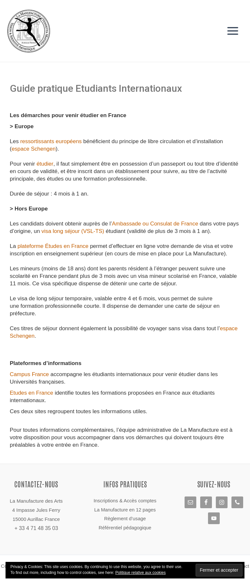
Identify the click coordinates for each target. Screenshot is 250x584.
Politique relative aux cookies (140, 572)
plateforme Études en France (53, 247)
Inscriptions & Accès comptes (125, 501)
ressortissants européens (51, 142)
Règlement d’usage (125, 519)
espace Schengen (34, 149)
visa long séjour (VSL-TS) (72, 232)
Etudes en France (31, 393)
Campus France (29, 375)
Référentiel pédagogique (124, 528)
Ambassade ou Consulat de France (155, 224)
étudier (44, 164)
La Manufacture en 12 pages (125, 510)
